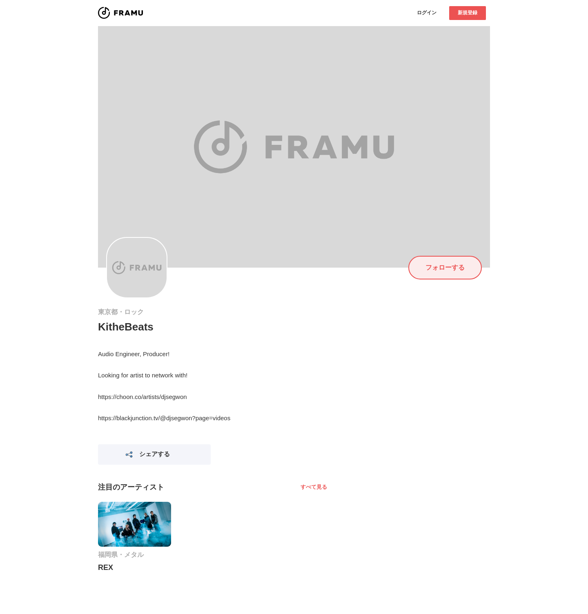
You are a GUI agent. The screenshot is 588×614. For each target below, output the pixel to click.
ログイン (427, 13)
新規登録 (467, 13)
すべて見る (314, 487)
